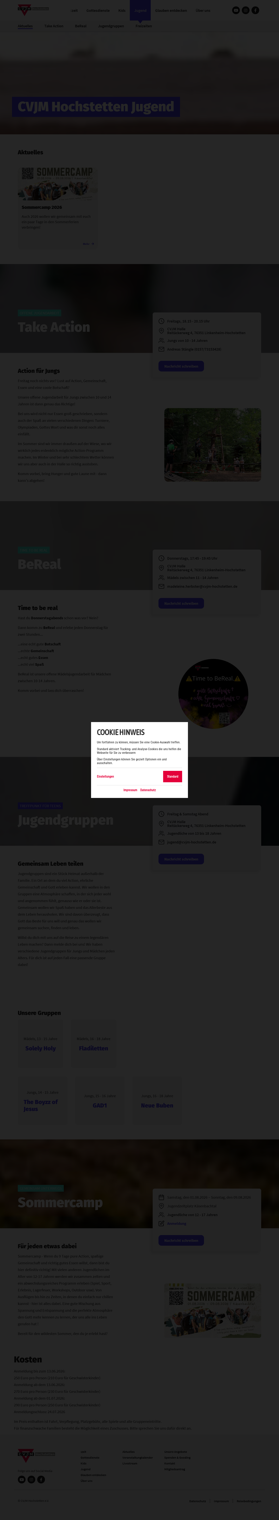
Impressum (130, 790)
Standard (172, 776)
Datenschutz (148, 790)
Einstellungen (105, 776)
